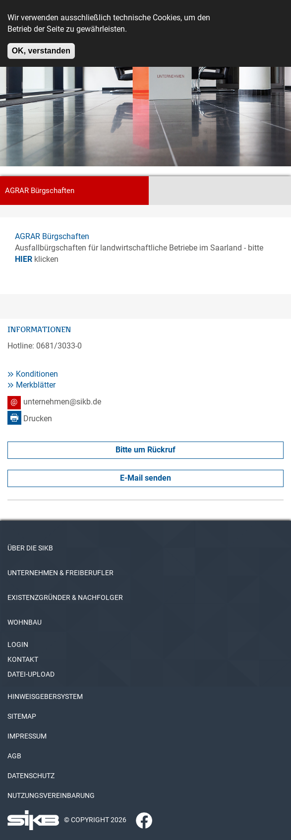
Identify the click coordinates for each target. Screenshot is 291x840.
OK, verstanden (41, 45)
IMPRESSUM (27, 736)
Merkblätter (36, 385)
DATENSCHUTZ (31, 776)
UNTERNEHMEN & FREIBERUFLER (60, 573)
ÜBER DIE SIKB (30, 548)
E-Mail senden (145, 478)
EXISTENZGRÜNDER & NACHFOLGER (65, 597)
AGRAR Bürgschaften (52, 236)
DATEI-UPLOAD (31, 674)
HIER (23, 259)
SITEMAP (21, 716)
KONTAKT (22, 659)
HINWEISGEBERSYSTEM (45, 696)
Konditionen (37, 374)
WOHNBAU (24, 622)
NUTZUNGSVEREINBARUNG (51, 795)
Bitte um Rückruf (145, 449)
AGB (14, 756)
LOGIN (17, 644)
